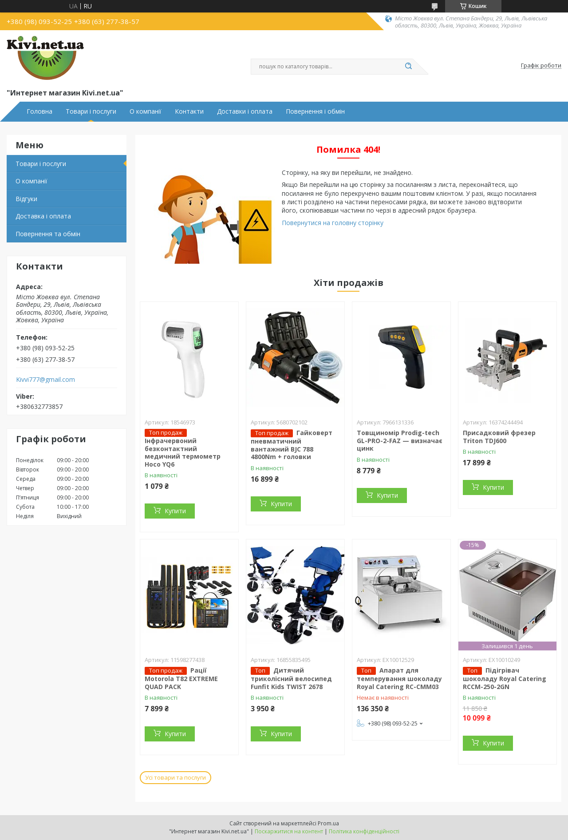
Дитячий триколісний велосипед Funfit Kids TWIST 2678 (291, 678)
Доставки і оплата (244, 111)
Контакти (189, 111)
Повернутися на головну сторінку (332, 222)
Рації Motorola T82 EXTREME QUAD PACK (181, 678)
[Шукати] (408, 67)
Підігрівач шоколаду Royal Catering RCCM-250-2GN (504, 678)
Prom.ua (328, 823)
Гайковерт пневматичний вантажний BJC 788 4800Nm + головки (291, 444)
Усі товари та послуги (175, 777)
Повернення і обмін (315, 111)
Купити (175, 511)
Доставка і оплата (43, 216)
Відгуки (26, 198)
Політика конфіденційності (364, 831)
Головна (39, 111)
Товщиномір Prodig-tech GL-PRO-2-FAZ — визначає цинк (399, 440)
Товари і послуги (91, 111)
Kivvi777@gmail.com (45, 380)
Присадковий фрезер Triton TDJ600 (499, 436)
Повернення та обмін (48, 234)
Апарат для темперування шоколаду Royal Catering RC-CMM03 (399, 678)
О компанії (146, 111)
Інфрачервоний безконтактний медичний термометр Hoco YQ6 (183, 452)
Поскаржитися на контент (289, 831)
